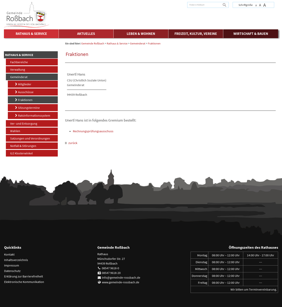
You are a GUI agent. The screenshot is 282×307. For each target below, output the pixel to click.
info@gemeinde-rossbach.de (121, 277)
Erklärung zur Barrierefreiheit (23, 276)
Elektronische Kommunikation (24, 282)
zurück (71, 143)
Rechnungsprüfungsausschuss (93, 131)
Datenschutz (12, 271)
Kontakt (9, 254)
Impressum (11, 265)
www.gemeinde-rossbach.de (120, 282)
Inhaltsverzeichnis (16, 260)
